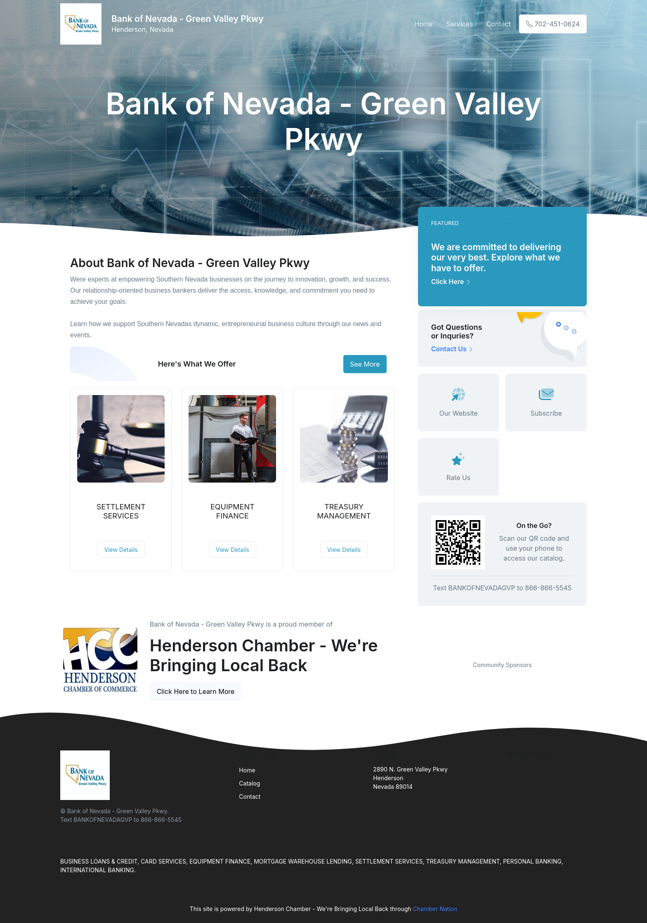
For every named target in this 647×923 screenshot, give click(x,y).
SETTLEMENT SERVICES (121, 511)
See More (365, 364)
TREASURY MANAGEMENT (344, 511)
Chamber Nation (435, 908)
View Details (120, 549)
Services (459, 24)
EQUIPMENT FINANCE (232, 511)
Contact (498, 24)
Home (423, 24)
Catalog (249, 783)
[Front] (82, 24)
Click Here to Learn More (196, 691)
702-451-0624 (553, 24)
